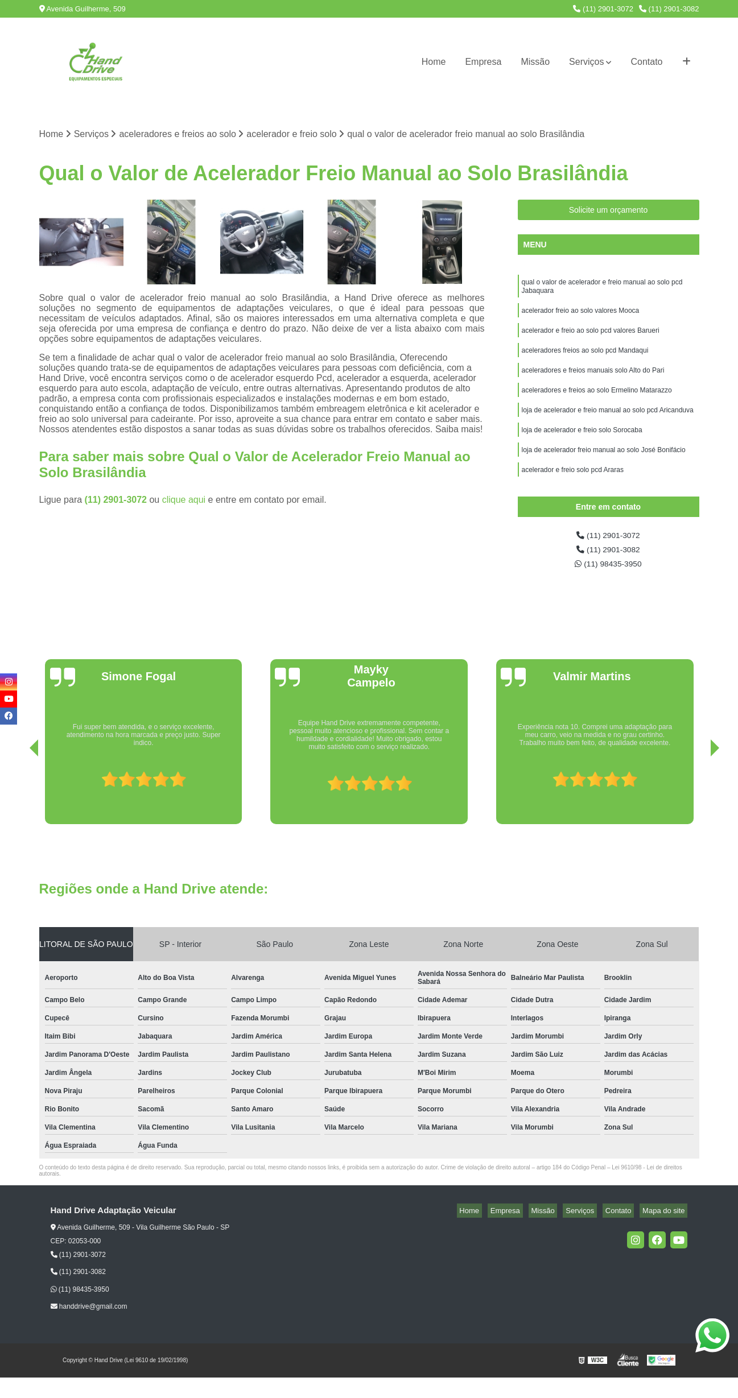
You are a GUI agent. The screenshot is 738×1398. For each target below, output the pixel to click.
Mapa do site (666, 1231)
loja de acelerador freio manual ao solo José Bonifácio (604, 468)
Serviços (586, 62)
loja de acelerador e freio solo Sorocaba (582, 446)
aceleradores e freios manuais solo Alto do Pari (593, 382)
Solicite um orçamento (608, 211)
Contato (646, 62)
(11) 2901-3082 (669, 9)
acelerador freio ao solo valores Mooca (581, 317)
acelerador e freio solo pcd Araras (574, 490)
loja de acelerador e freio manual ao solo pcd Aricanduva (608, 425)
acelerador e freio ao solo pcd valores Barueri (591, 338)
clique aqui (184, 501)
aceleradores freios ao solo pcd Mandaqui (585, 360)
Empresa (483, 62)
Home (434, 62)
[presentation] (18, 812)
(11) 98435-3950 (609, 584)
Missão (535, 62)
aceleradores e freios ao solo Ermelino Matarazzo (597, 403)
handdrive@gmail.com (89, 1327)
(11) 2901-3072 (603, 9)
